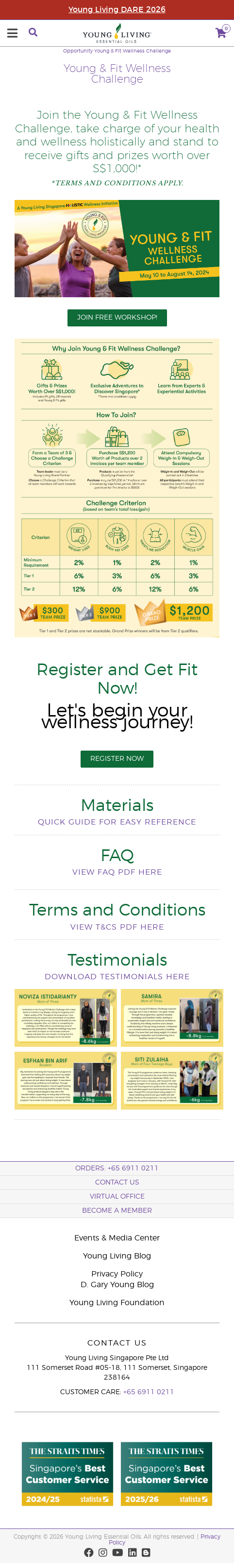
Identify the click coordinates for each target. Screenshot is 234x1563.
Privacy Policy (117, 1274)
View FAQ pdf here (117, 872)
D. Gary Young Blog (117, 1285)
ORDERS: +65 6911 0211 (117, 1168)
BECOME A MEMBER (117, 1210)
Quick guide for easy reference (117, 822)
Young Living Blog (117, 1256)
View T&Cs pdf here (117, 927)
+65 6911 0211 (148, 1392)
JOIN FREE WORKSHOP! (117, 317)
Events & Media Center (117, 1238)
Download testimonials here (117, 977)
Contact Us (117, 1182)
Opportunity (78, 51)
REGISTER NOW (117, 758)
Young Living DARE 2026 (117, 10)
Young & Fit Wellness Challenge (132, 51)
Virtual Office (117, 1196)
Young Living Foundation (117, 1303)
